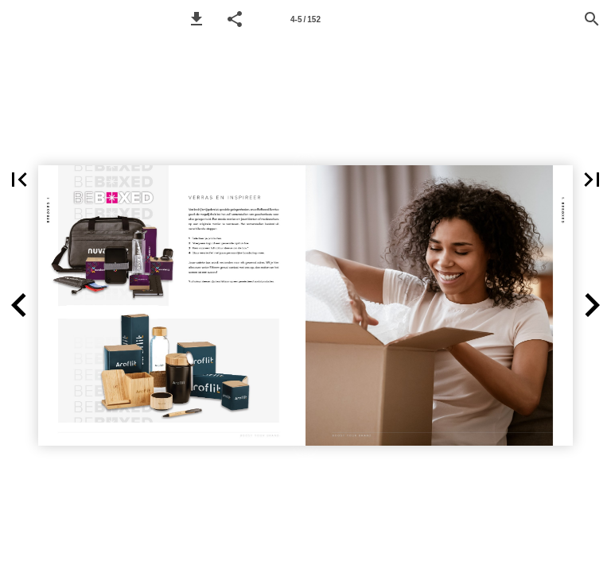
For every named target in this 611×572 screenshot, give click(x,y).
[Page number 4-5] (305, 19)
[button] (196, 19)
